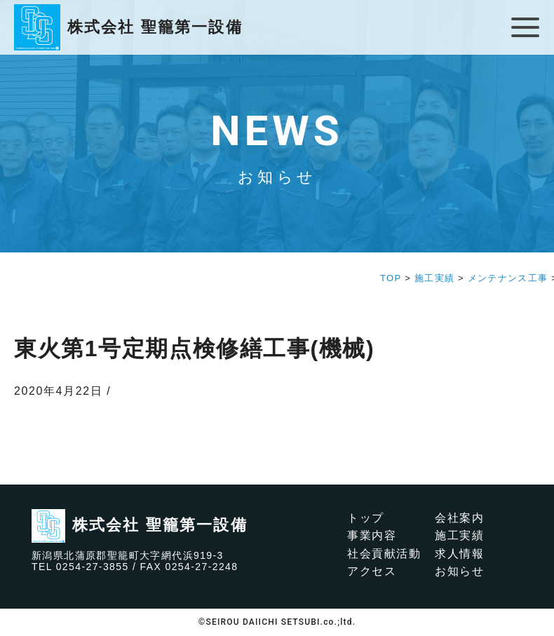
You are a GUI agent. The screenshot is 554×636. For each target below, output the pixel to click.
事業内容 (371, 535)
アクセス (371, 571)
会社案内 (459, 518)
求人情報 (459, 554)
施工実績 (459, 535)
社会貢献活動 (384, 554)
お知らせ (459, 571)
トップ (365, 518)
